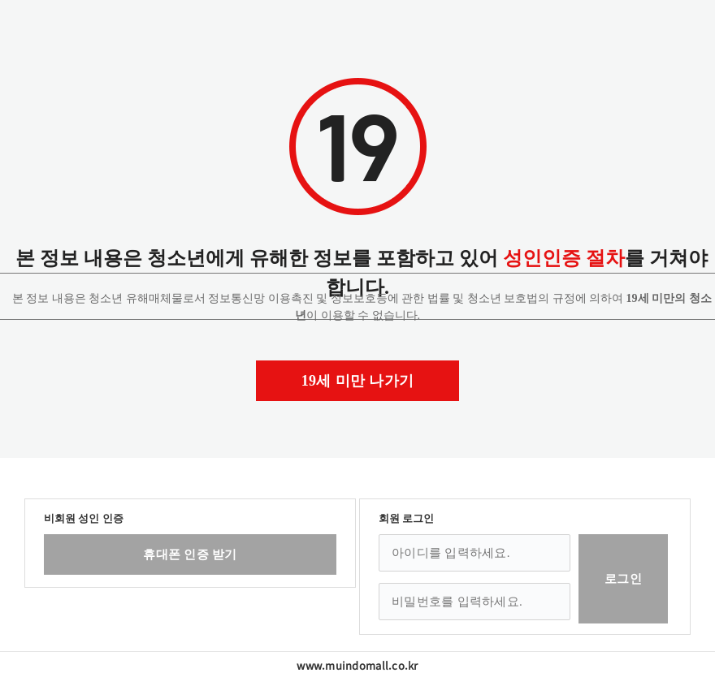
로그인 (623, 578)
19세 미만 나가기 (357, 381)
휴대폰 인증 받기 (189, 554)
